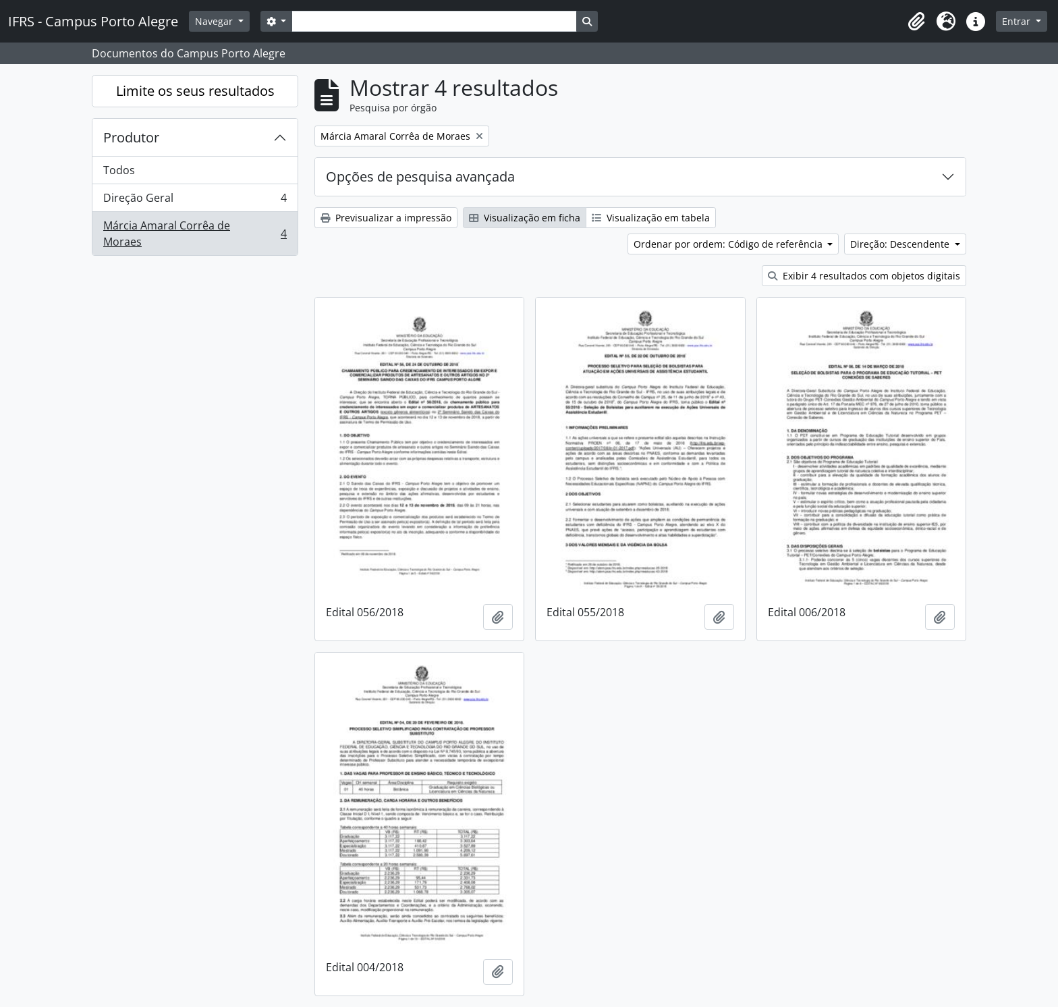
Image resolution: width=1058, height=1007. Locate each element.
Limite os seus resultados (195, 91)
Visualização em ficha (524, 217)
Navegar (215, 21)
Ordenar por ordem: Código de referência (729, 244)
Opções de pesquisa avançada (420, 176)
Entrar (1017, 21)
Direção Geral (195, 201)
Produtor (131, 137)
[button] (916, 21)
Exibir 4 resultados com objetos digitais (864, 275)
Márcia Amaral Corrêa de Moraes (195, 233)
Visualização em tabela (651, 217)
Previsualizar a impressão (386, 217)
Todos (119, 170)
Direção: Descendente (901, 244)
